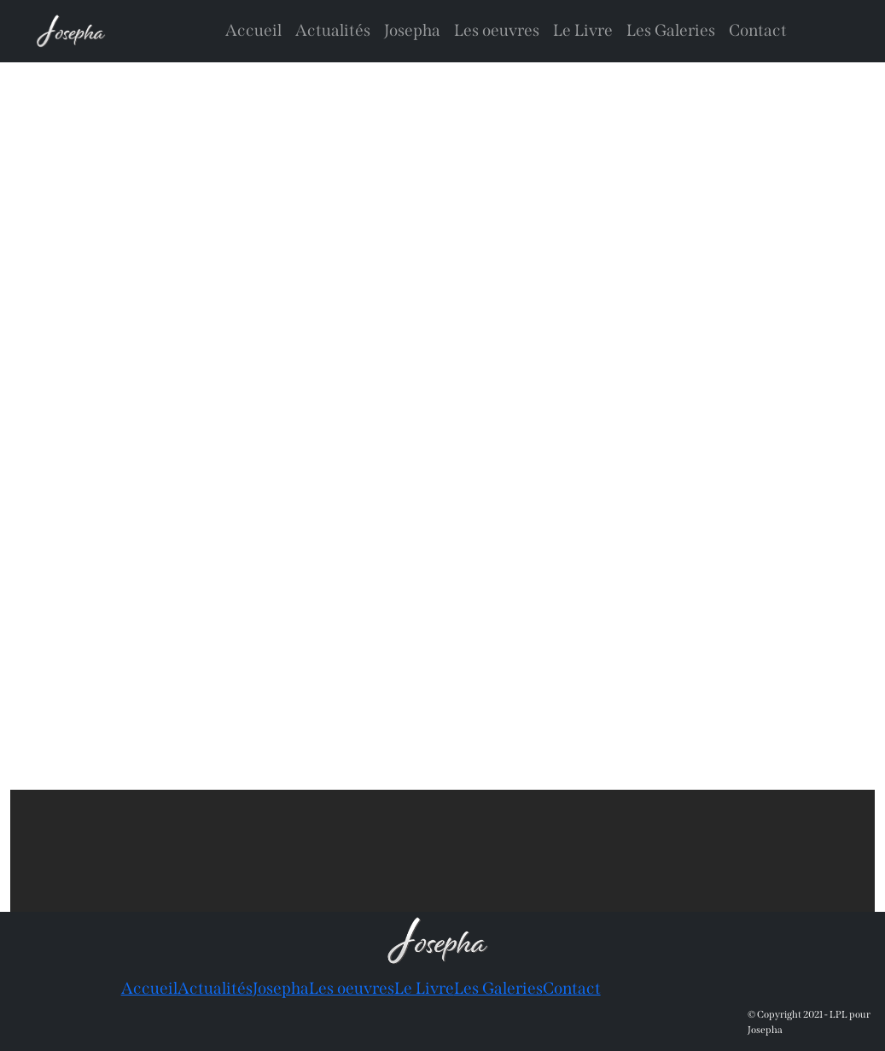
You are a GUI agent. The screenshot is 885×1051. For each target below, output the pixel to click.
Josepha (412, 30)
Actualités (332, 30)
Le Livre (583, 30)
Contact (758, 30)
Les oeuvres (496, 30)
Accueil (253, 30)
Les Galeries (670, 30)
